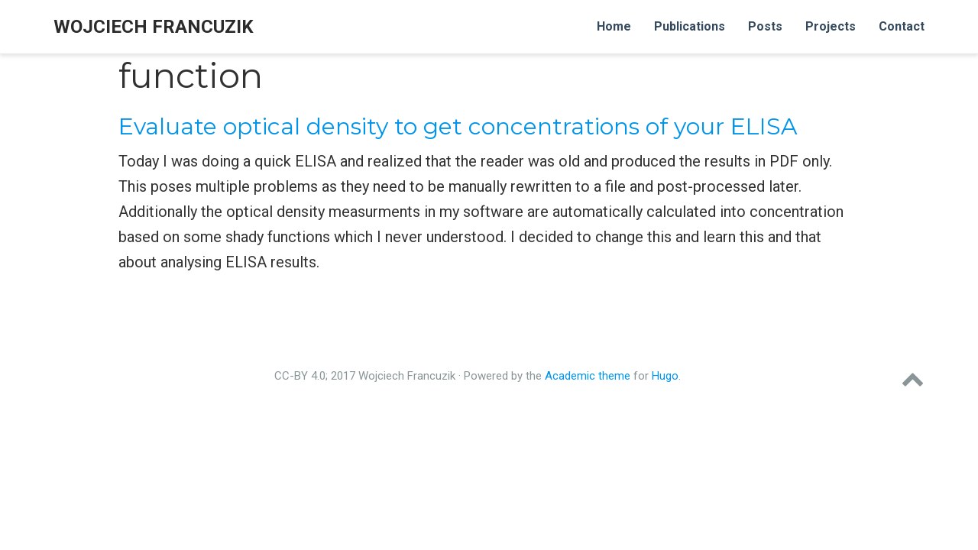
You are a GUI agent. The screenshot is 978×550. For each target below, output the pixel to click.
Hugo (665, 376)
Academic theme (587, 376)
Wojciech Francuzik (153, 26)
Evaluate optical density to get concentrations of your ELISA (458, 126)
